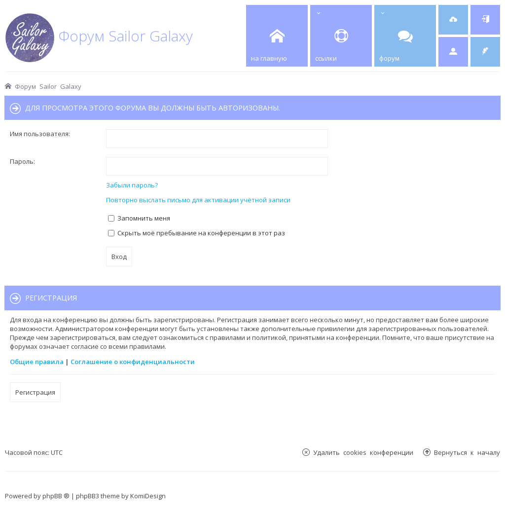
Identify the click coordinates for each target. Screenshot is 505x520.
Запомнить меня (139, 218)
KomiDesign (148, 495)
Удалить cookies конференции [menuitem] (363, 452)
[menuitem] (453, 20)
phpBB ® (56, 495)
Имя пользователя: (40, 133)
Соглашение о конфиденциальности (133, 361)
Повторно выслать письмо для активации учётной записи (198, 199)
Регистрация (35, 392)
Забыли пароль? (132, 185)
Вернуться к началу (467, 452)
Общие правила (37, 361)
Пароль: (22, 161)
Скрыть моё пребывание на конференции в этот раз (196, 232)
